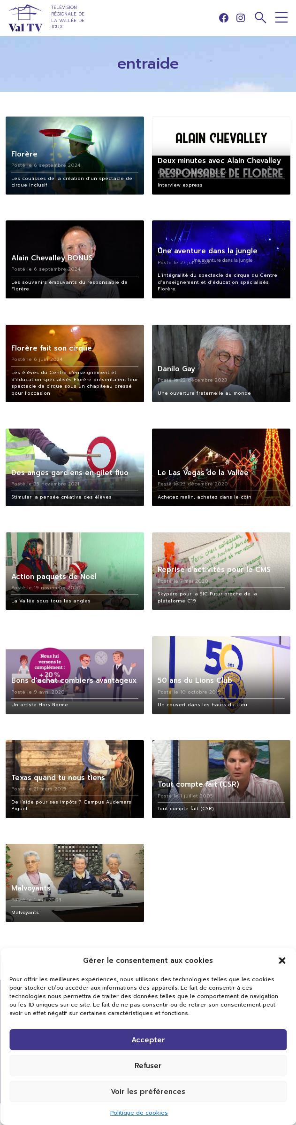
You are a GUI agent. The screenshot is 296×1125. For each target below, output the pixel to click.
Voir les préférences (148, 1091)
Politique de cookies (139, 1113)
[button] (282, 960)
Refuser (148, 1066)
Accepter (148, 1040)
